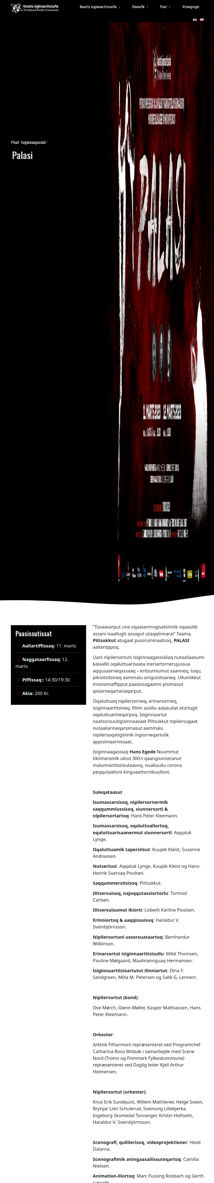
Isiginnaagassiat (23, 140)
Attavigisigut (190, 6)
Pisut (5, 140)
